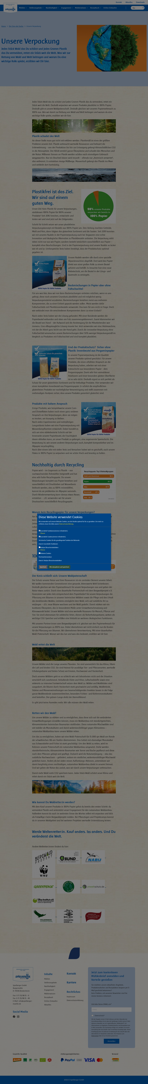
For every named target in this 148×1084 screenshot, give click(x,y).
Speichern (43, 567)
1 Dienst (42, 533)
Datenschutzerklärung (66, 524)
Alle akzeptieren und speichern (59, 567)
